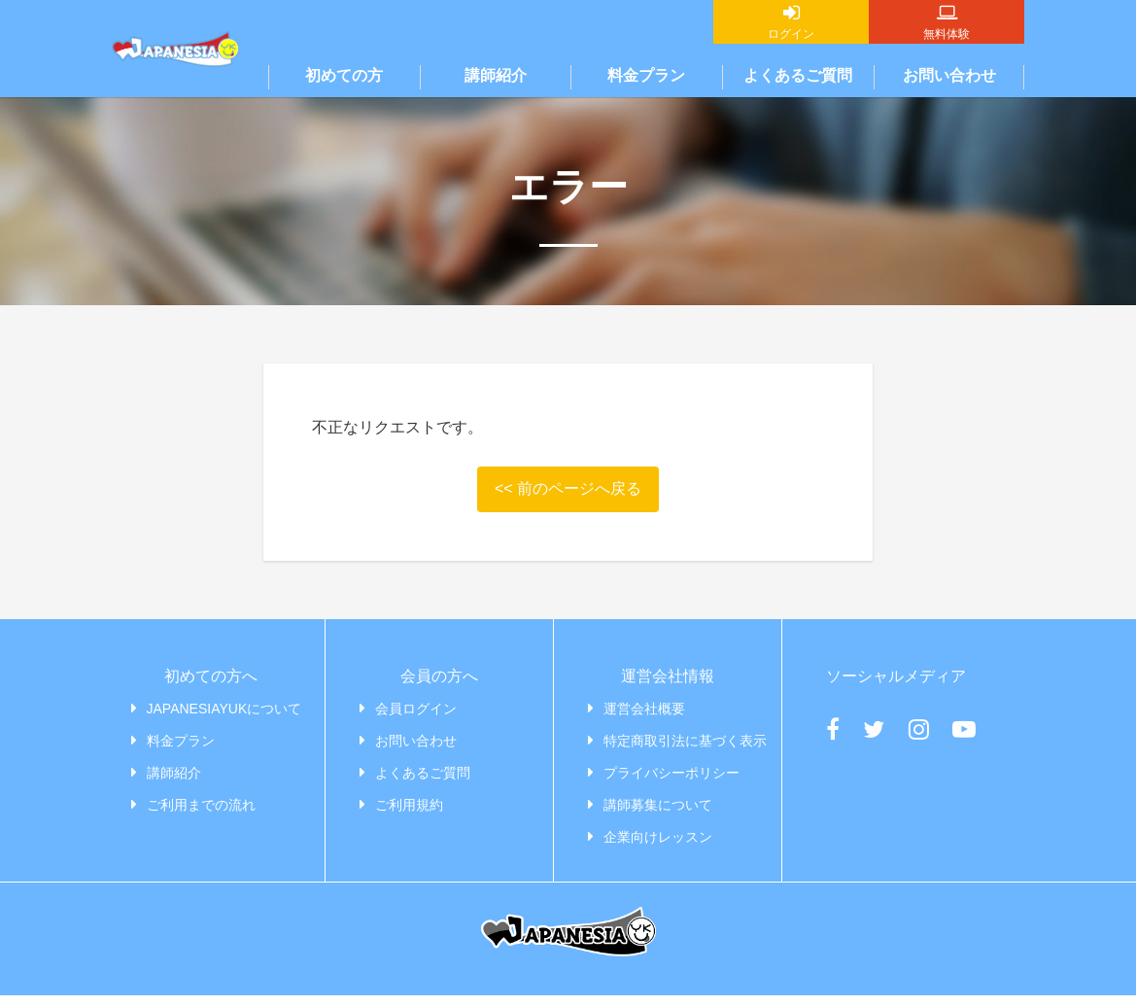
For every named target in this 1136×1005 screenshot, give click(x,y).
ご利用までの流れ (201, 805)
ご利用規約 (409, 805)
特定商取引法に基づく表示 (685, 740)
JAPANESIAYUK (568, 969)
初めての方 (344, 75)
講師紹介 (496, 75)
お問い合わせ (949, 75)
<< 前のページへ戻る (568, 488)
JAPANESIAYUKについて (224, 708)
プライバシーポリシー (671, 772)
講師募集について (657, 805)
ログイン (791, 34)
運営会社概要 (644, 708)
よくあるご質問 (797, 75)
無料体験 (946, 34)
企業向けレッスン (657, 837)
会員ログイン (416, 708)
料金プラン (646, 75)
